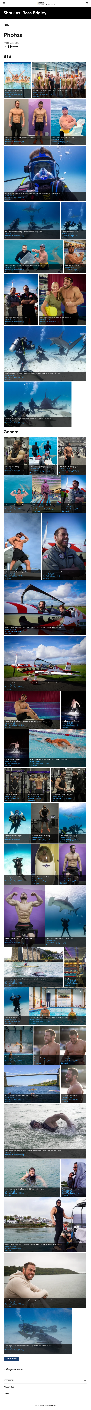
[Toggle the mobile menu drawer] (4, 3)
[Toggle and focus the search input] (87, 3)
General (14, 47)
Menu (45, 25)
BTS (6, 47)
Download (8, 96)
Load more (11, 1359)
